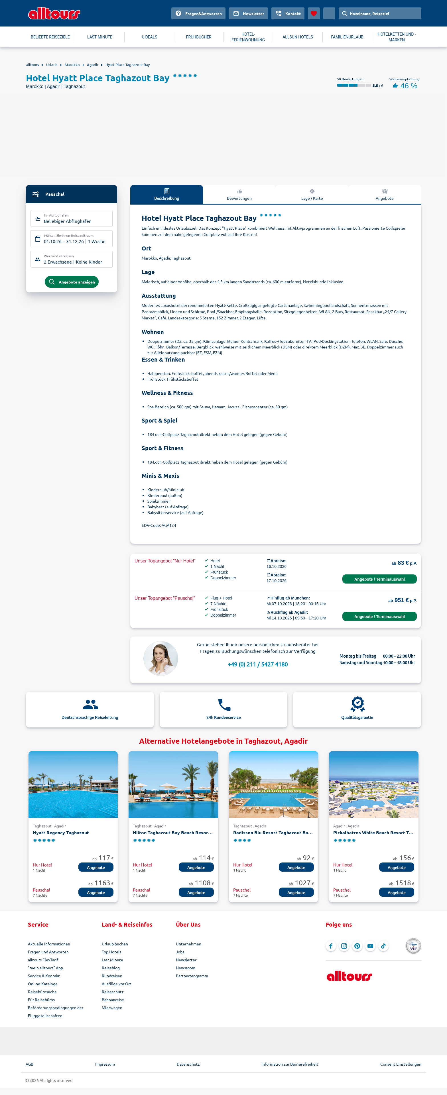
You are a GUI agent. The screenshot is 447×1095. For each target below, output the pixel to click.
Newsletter (186, 959)
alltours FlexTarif (43, 959)
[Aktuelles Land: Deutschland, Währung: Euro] (329, 13)
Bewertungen (239, 194)
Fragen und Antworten (48, 951)
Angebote (385, 194)
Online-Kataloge (43, 983)
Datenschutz (188, 1064)
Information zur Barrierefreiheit (289, 1064)
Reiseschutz (113, 991)
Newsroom (185, 967)
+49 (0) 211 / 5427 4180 (258, 664)
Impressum (105, 1064)
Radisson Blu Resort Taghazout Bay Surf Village (273, 832)
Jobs (180, 951)
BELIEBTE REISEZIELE (50, 37)
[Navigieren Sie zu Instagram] (344, 946)
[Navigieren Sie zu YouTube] (370, 946)
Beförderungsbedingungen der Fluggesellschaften (55, 1011)
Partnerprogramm (192, 975)
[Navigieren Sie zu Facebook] (331, 946)
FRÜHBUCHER (199, 37)
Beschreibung (166, 194)
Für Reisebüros (41, 999)
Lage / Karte (312, 194)
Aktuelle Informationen (49, 943)
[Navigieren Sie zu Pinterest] (357, 946)
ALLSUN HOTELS (298, 37)
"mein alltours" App (45, 967)
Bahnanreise (113, 999)
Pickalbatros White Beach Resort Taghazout (373, 832)
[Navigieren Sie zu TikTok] (383, 946)
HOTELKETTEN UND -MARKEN (397, 37)
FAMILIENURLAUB (347, 37)
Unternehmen (188, 943)
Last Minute (112, 959)
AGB (29, 1064)
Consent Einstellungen (400, 1064)
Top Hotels (111, 951)
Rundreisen (112, 975)
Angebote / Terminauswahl (379, 579)
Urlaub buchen (115, 943)
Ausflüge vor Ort (116, 983)
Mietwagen (112, 1007)
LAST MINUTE (99, 37)
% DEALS (149, 37)
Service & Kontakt (44, 975)
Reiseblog (111, 967)
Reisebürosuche (42, 991)
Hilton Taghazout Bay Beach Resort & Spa (173, 832)
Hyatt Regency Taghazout (61, 832)
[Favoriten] (314, 13)
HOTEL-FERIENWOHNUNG (248, 37)
